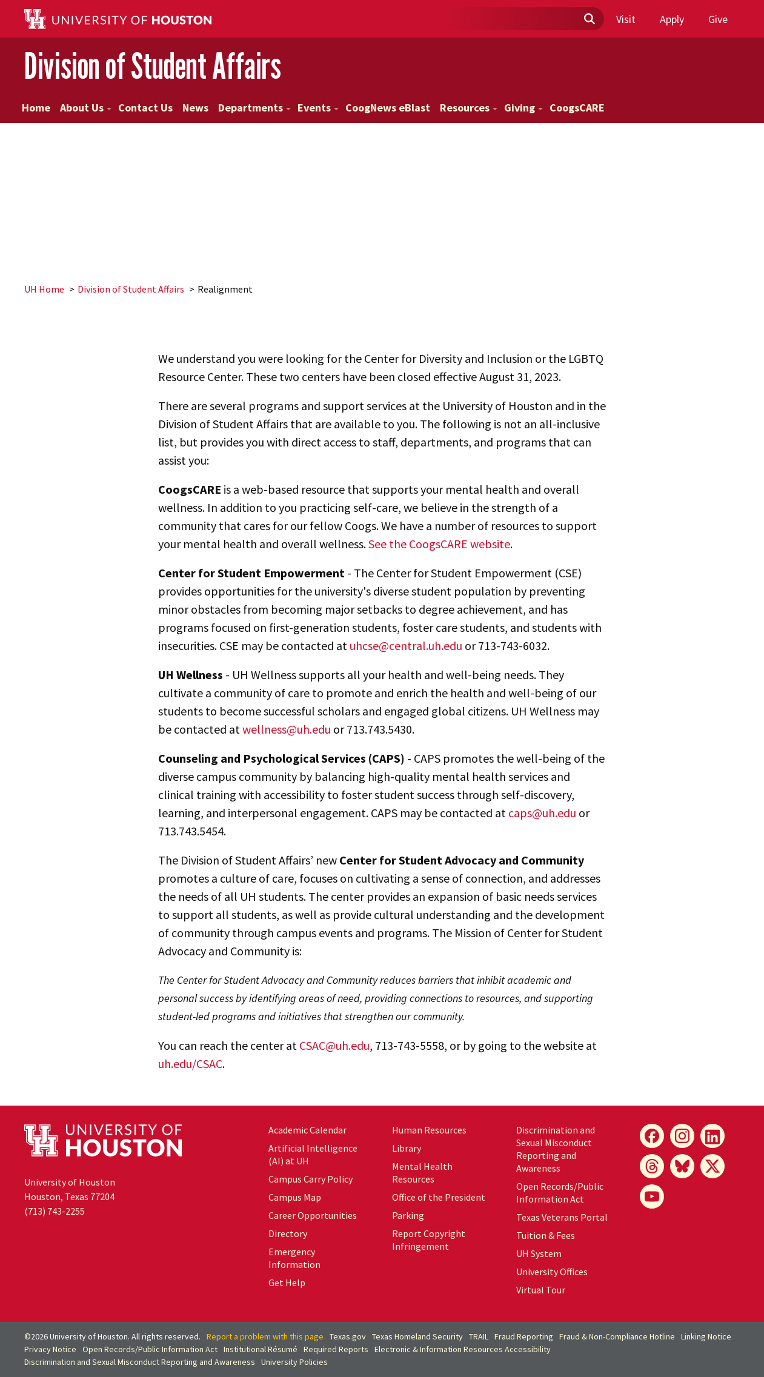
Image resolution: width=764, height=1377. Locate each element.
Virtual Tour (540, 1290)
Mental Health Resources (422, 1172)
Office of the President (438, 1197)
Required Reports (336, 1349)
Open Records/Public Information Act (559, 1192)
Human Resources (429, 1130)
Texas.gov (348, 1336)
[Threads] (652, 1166)
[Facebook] (652, 1136)
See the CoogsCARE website (439, 543)
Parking (408, 1215)
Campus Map (294, 1197)
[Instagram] (682, 1136)
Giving (523, 107)
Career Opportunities (312, 1215)
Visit (626, 19)
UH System (539, 1253)
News (195, 107)
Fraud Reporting (523, 1336)
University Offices (552, 1272)
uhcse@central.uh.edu (406, 645)
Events (318, 107)
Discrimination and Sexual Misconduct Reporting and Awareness (555, 1149)
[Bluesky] (682, 1166)
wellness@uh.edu (286, 729)
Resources (468, 107)
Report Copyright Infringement (428, 1239)
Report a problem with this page (265, 1336)
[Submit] (589, 19)
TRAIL (478, 1336)
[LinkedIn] (712, 1136)
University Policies (294, 1361)
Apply (672, 19)
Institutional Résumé (260, 1349)
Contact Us (145, 107)
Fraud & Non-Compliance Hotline (617, 1336)
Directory (287, 1233)
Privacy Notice (50, 1349)
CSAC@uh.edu (334, 1045)
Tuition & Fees (545, 1235)
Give (718, 19)
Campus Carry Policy (310, 1179)
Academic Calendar (307, 1130)
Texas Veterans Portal (562, 1217)
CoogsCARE (577, 107)
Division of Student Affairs (152, 66)
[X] (712, 1166)
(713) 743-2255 (54, 1211)
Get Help (286, 1282)
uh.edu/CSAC (190, 1063)
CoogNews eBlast (387, 107)
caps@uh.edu (542, 812)
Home (36, 107)
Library (406, 1148)
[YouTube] (652, 1196)
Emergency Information (294, 1258)
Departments (254, 107)
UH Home (44, 289)
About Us (85, 107)
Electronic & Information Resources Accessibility (462, 1349)
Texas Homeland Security (417, 1336)
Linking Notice (706, 1336)
